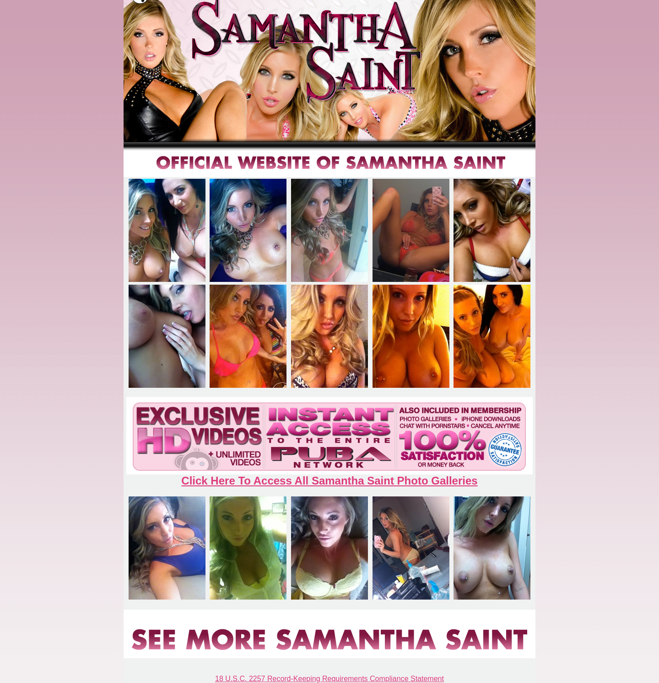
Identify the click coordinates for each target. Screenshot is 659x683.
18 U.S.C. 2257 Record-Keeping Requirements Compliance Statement (329, 679)
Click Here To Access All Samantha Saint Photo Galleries (329, 480)
